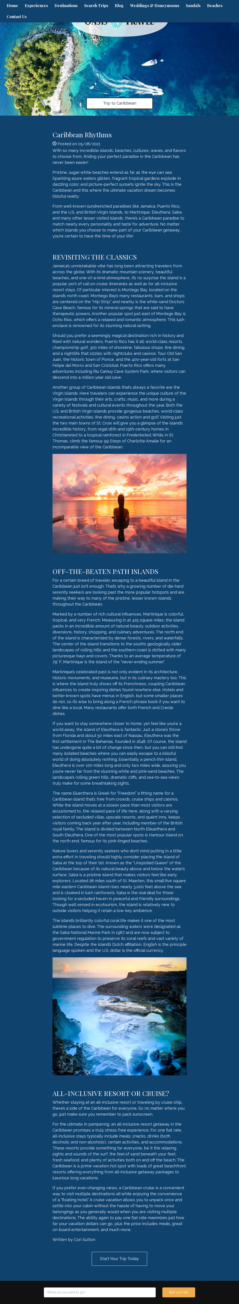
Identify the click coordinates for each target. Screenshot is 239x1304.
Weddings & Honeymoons (154, 5)
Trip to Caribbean (119, 103)
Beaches (214, 5)
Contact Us (17, 16)
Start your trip (178, 1292)
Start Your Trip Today (119, 1258)
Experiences (36, 5)
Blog (119, 5)
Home (12, 5)
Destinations (66, 5)
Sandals (193, 5)
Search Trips (96, 5)
